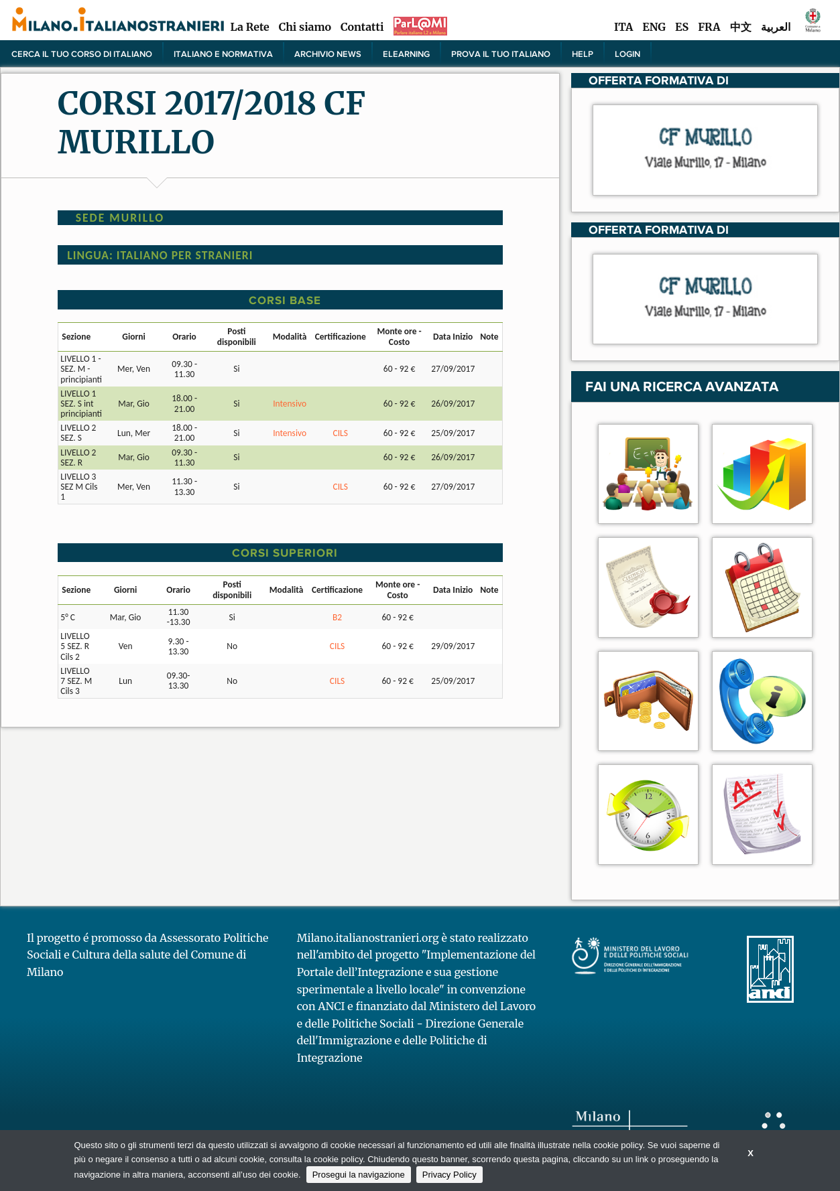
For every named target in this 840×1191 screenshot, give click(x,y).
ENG (654, 26)
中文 (741, 26)
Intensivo (289, 403)
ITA (623, 26)
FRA (709, 26)
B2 (337, 617)
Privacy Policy (449, 1175)
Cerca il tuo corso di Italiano (81, 53)
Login (627, 53)
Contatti (362, 26)
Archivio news (327, 53)
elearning (406, 53)
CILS (340, 433)
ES (681, 26)
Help (582, 53)
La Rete (249, 26)
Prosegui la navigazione (358, 1175)
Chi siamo (305, 26)
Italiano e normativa (223, 53)
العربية (775, 26)
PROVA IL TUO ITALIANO (500, 53)
